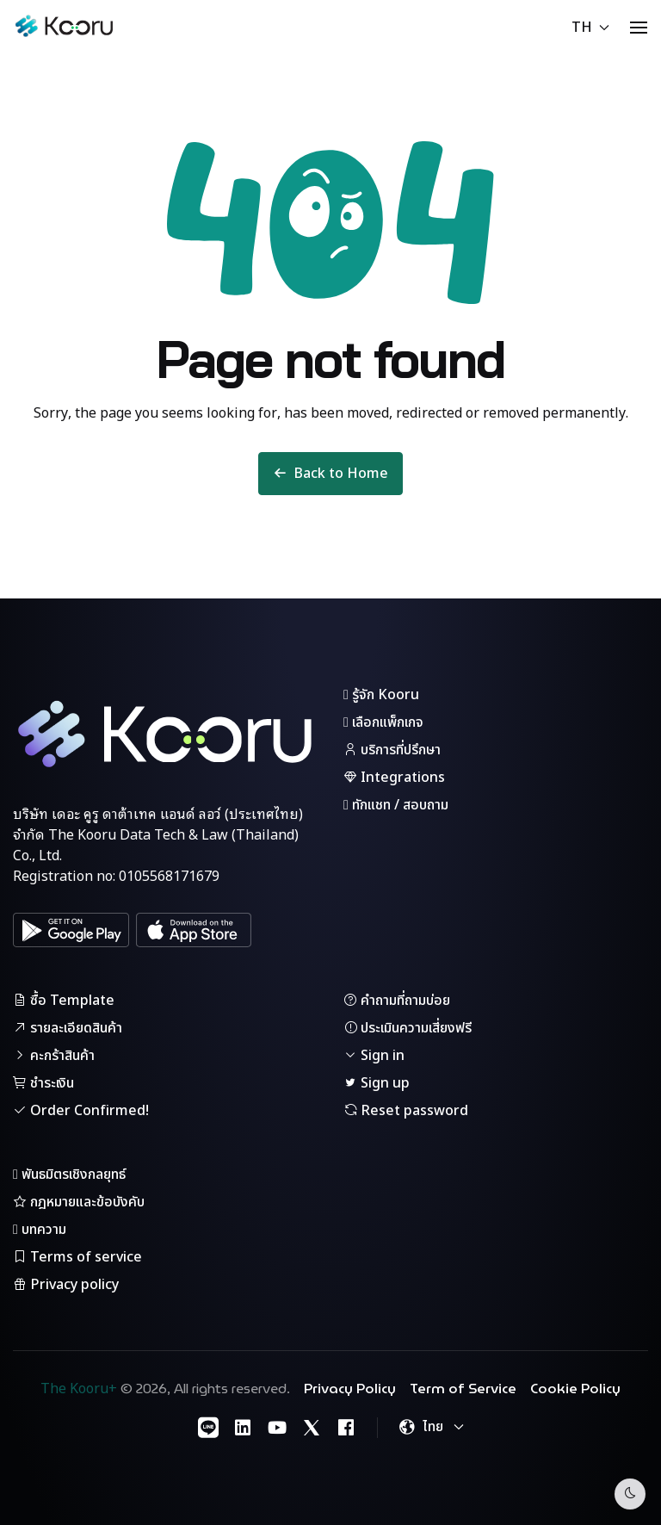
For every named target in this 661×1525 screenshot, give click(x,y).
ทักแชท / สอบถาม (395, 805)
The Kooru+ (78, 1389)
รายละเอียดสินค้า (67, 1028)
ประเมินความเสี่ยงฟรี (407, 1028)
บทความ (39, 1229)
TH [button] (590, 27)
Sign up (376, 1083)
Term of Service (463, 1389)
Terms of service (77, 1257)
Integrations (394, 777)
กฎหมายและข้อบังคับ (79, 1202)
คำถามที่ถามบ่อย (396, 1000)
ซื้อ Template (63, 1000)
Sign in (374, 1055)
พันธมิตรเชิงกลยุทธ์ (69, 1174)
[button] (638, 27)
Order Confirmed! (81, 1110)
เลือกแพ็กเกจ (383, 722)
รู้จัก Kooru (381, 695)
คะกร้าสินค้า (54, 1055)
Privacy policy (66, 1284)
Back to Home (330, 473)
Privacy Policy (350, 1389)
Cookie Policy (575, 1389)
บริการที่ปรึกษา (392, 750)
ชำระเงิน (43, 1083)
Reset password (405, 1110)
